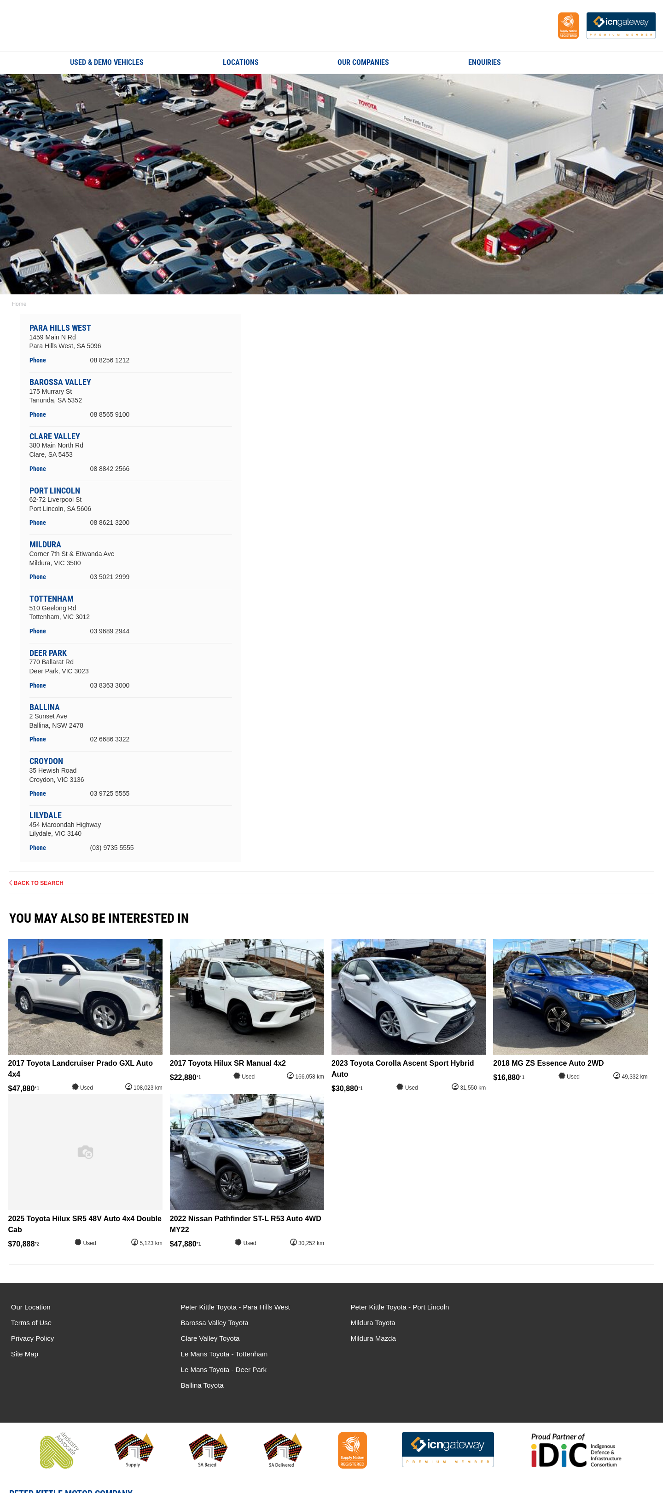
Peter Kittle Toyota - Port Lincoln (392, 1307)
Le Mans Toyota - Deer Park (551, 1322)
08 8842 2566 (110, 468)
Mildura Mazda (365, 1338)
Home (18, 304)
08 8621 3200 (110, 522)
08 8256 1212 (110, 360)
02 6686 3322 (110, 739)
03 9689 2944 (110, 631)
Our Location (31, 1307)
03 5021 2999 (110, 576)
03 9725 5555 (110, 793)
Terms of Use (31, 1322)
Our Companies (363, 62)
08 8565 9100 (110, 414)
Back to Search (39, 883)
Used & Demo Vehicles (107, 62)
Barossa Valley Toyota (210, 1322)
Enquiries (484, 62)
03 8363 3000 (110, 685)
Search (586, 62)
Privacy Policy (32, 1338)
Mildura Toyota (365, 1322)
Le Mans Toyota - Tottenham (551, 1307)
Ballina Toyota (529, 1338)
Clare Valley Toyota (206, 1338)
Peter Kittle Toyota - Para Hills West (231, 1307)
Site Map (24, 1354)
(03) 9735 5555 (112, 847)
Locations (241, 62)
